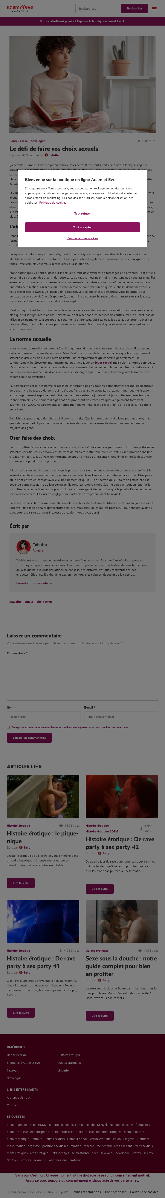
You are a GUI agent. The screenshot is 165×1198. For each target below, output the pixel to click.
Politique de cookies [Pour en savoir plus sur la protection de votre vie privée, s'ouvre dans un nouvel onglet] (52, 202)
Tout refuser (82, 213)
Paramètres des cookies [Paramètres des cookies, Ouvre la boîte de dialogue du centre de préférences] (82, 238)
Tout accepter (82, 227)
